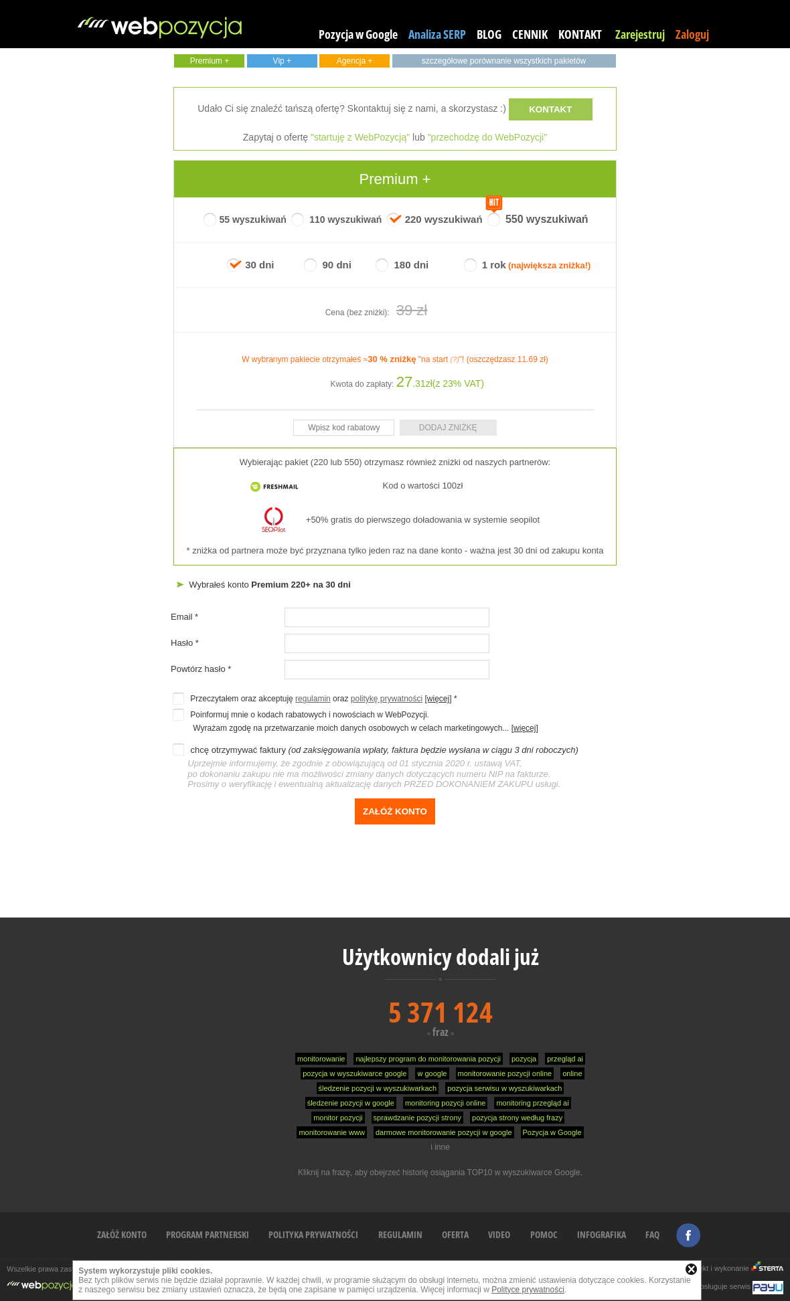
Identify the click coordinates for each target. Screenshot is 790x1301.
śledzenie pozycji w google (350, 1103)
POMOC (544, 1234)
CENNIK (530, 34)
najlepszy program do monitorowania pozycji (428, 1059)
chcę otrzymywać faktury (374, 767)
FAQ (652, 1234)
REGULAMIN (400, 1234)
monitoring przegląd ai (532, 1103)
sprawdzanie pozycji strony (417, 1118)
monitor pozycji (337, 1118)
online (572, 1073)
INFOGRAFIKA (601, 1234)
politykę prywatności (386, 698)
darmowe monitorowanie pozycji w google (444, 1132)
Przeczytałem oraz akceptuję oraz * (314, 698)
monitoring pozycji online (445, 1103)
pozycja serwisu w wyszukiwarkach (504, 1088)
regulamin (313, 698)
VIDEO (499, 1234)
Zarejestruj (640, 34)
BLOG (489, 34)
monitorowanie (321, 1059)
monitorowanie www (331, 1132)
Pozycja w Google (358, 34)
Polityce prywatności (527, 1289)
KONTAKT (580, 34)
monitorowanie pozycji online (505, 1073)
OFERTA (455, 1234)
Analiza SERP (437, 34)
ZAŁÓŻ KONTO (122, 1234)
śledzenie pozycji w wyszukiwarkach (378, 1088)
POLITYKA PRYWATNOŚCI (313, 1234)
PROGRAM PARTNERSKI (207, 1234)
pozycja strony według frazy (517, 1118)
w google (432, 1073)
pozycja (523, 1059)
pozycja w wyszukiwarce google (354, 1073)
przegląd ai (565, 1059)
